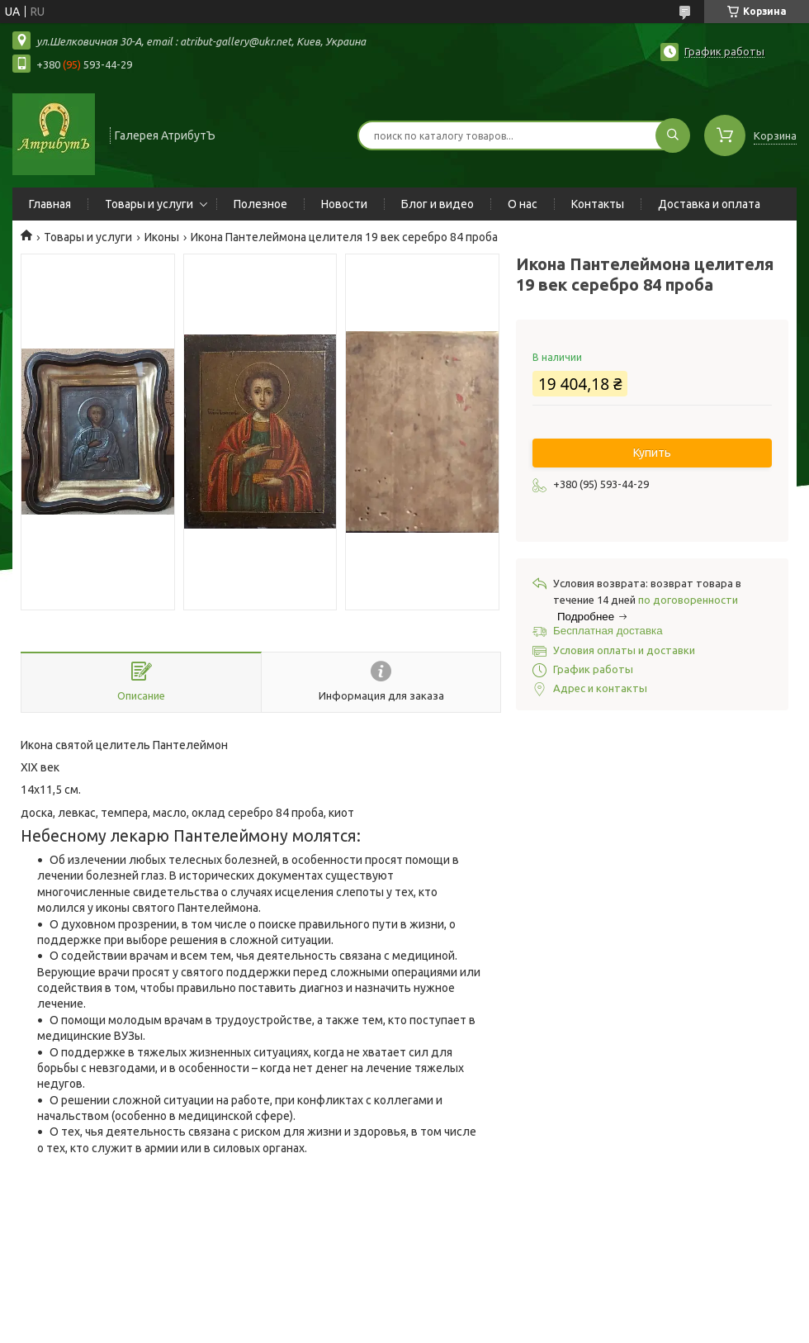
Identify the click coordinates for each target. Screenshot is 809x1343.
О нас (522, 204)
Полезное (260, 204)
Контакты (597, 204)
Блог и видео (437, 204)
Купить (652, 452)
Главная (50, 204)
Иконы (161, 237)
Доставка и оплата (709, 204)
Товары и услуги (149, 204)
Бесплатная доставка (608, 630)
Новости (344, 204)
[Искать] (672, 135)
